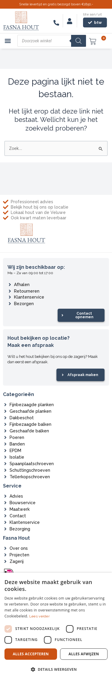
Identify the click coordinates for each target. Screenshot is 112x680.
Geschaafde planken (30, 411)
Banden (17, 444)
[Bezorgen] (9, 303)
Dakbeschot (22, 417)
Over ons (19, 548)
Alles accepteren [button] (31, 653)
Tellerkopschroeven (30, 476)
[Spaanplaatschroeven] (5, 463)
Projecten (19, 554)
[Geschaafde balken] (5, 431)
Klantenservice (29, 297)
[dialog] (56, 626)
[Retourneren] (9, 291)
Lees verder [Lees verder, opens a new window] (39, 616)
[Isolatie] (5, 457)
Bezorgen (24, 303)
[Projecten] (5, 554)
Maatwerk (20, 509)
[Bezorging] (5, 529)
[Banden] (5, 444)
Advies (16, 496)
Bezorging (20, 529)
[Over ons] (5, 548)
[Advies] (5, 496)
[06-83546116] (56, 23)
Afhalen (22, 284)
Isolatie (17, 457)
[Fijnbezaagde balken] (5, 424)
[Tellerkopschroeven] (5, 476)
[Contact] (5, 515)
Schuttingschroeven (30, 470)
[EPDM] (5, 450)
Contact (18, 515)
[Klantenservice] (9, 297)
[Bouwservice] (5, 502)
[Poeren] (5, 437)
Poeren (17, 437)
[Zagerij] (5, 561)
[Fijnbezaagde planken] (5, 404)
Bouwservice (23, 502)
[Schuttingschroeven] (5, 470)
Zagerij (17, 561)
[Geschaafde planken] (5, 411)
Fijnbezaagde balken (30, 424)
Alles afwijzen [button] (84, 653)
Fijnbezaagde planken (32, 404)
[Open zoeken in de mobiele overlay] (51, 41)
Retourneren (26, 291)
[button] (8, 41)
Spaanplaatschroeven (32, 463)
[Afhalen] (9, 284)
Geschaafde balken (29, 431)
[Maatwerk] (5, 509)
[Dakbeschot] (5, 417)
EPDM (15, 450)
